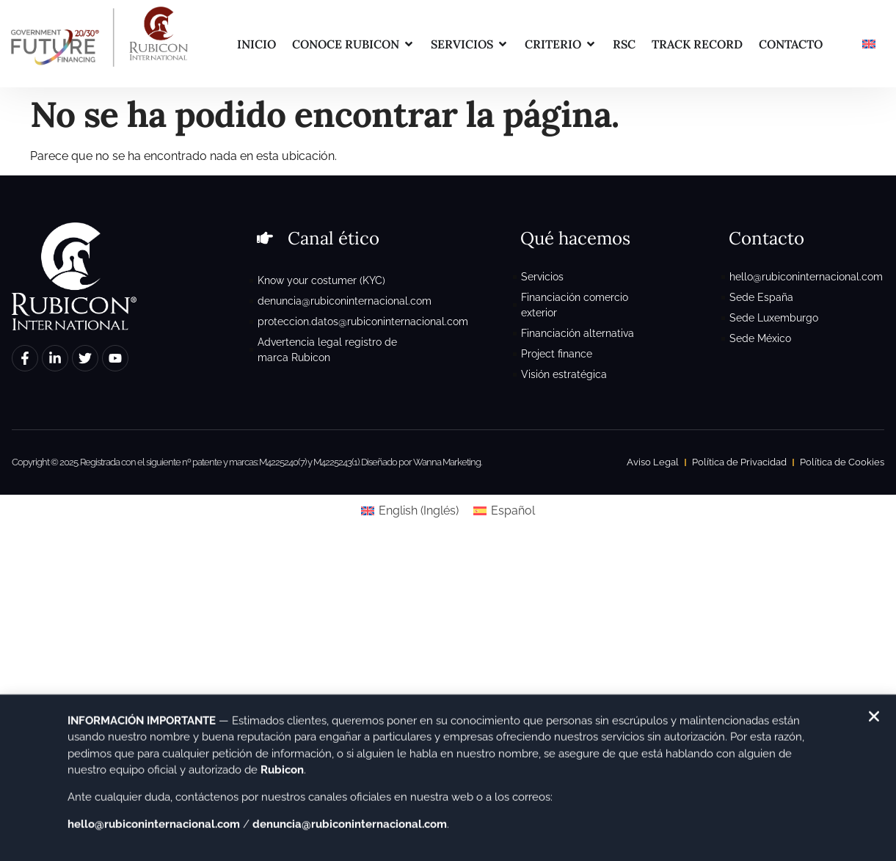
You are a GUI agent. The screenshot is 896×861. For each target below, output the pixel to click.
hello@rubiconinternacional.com (154, 831)
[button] (874, 723)
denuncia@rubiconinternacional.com (349, 831)
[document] (448, 430)
